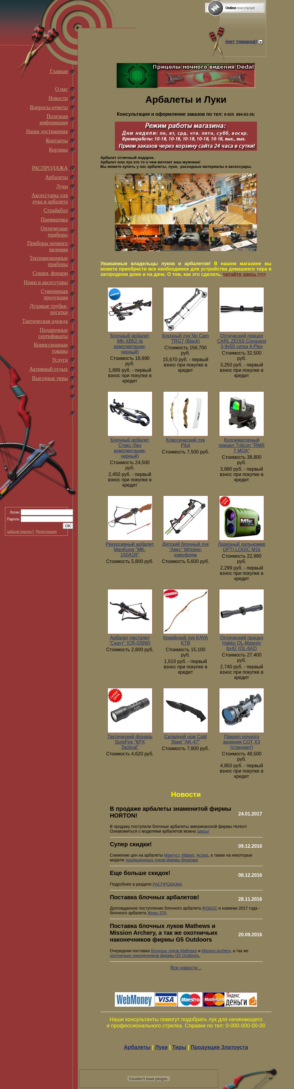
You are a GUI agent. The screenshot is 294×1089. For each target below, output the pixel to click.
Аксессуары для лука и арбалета (50, 198)
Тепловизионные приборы (49, 261)
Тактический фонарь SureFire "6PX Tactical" (129, 742)
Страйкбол (56, 210)
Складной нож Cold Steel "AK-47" (185, 739)
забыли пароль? (20, 532)
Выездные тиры (50, 378)
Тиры (179, 1047)
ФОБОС (210, 908)
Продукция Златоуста (219, 1047)
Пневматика (54, 220)
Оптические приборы (54, 232)
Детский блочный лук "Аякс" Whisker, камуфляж (185, 549)
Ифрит (187, 855)
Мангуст (171, 855)
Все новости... (186, 967)
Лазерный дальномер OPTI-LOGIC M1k (241, 547)
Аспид (202, 855)
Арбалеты (56, 177)
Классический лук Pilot (185, 442)
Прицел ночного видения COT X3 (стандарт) (241, 742)
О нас (61, 89)
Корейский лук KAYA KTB (185, 640)
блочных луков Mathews (174, 950)
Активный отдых (48, 369)
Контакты (57, 141)
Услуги (60, 360)
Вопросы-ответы (49, 107)
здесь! (203, 831)
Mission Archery (216, 950)
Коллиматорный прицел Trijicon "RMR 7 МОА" (242, 445)
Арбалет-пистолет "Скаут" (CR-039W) (130, 640)
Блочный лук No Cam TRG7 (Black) (185, 338)
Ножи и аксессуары (46, 282)
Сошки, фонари (50, 273)
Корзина (58, 150)
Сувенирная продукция (54, 294)
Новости (58, 98)
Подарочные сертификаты (53, 333)
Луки (62, 186)
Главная (59, 71)
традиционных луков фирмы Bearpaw (161, 860)
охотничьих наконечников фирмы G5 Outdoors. (155, 955)
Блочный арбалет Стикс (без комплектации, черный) (129, 448)
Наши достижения (47, 131)
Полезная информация (54, 119)
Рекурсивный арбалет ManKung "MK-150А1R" (130, 549)
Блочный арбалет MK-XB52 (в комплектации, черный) (129, 343)
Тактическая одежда (45, 321)
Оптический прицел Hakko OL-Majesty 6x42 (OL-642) (241, 643)
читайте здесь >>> (244, 274)
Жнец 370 (156, 913)
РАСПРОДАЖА (50, 168)
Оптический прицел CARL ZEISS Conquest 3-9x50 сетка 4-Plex (241, 341)
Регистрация (46, 532)
